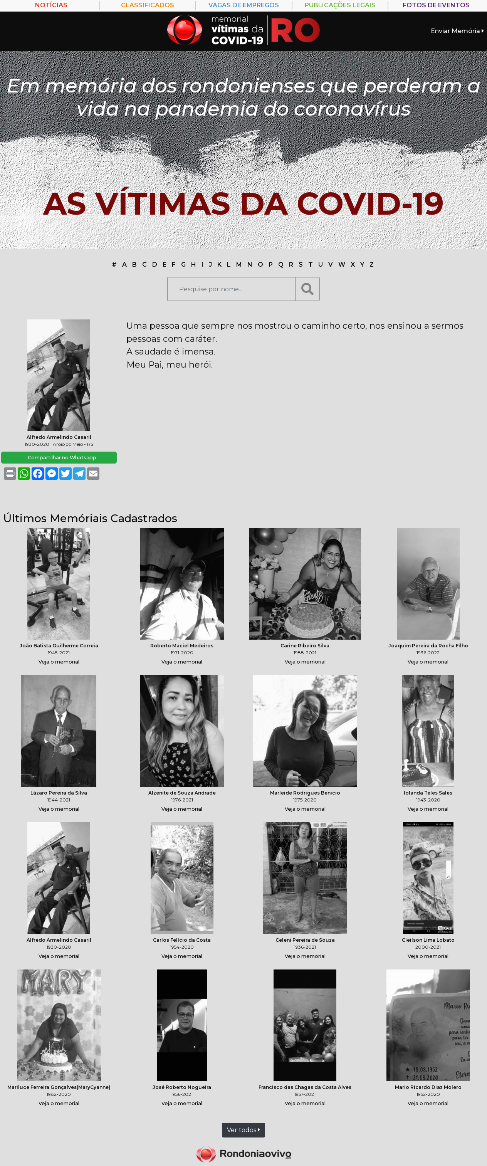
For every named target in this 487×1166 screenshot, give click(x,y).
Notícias (51, 5)
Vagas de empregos (243, 5)
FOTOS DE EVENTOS (436, 5)
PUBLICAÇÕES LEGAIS (340, 5)
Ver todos (243, 1130)
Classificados (147, 5)
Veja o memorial (59, 662)
